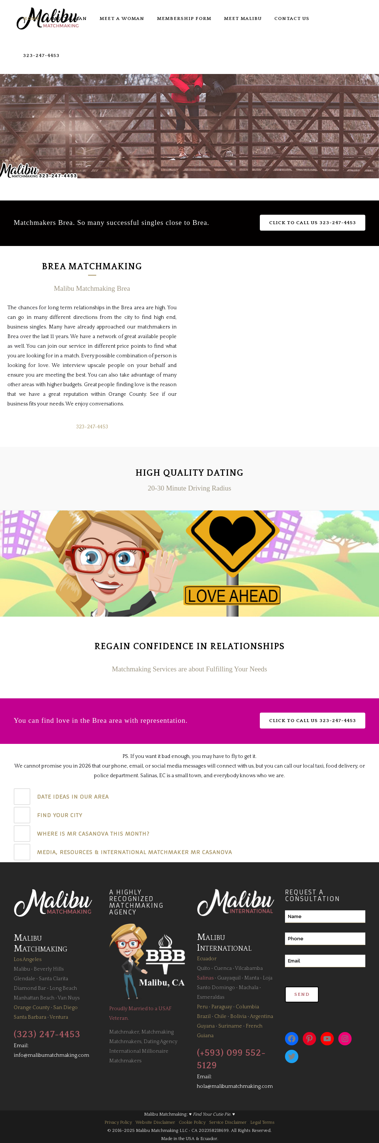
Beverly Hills (49, 969)
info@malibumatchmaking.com (51, 1055)
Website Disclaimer (155, 1122)
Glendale (24, 979)
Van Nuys (69, 998)
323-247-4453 (92, 427)
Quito (203, 968)
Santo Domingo (216, 988)
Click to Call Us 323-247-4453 (312, 222)
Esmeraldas (210, 997)
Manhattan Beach (34, 998)
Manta (251, 978)
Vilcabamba (249, 968)
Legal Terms (262, 1122)
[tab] (189, 796)
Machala (248, 988)
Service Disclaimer (227, 1122)
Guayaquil (229, 978)
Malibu (22, 969)
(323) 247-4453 (47, 1034)
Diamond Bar (30, 988)
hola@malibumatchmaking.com (235, 1086)
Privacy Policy (118, 1122)
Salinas (205, 978)
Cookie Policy (192, 1122)
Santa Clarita (53, 979)
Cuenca (223, 968)
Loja (267, 978)
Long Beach (63, 988)
